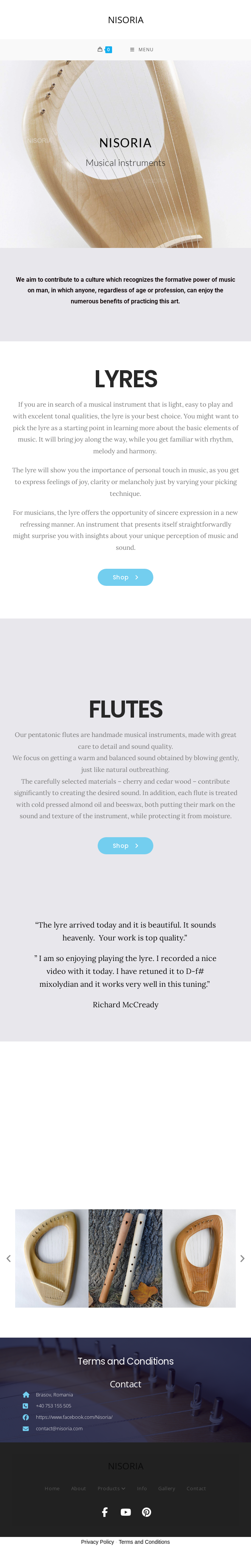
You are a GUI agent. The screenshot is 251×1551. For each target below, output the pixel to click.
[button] (8, 1260)
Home (52, 1490)
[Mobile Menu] (142, 50)
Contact (196, 1490)
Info (142, 1490)
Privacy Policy (97, 1544)
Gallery (166, 1490)
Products (112, 1490)
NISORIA (125, 19)
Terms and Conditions (144, 1544)
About (78, 1490)
